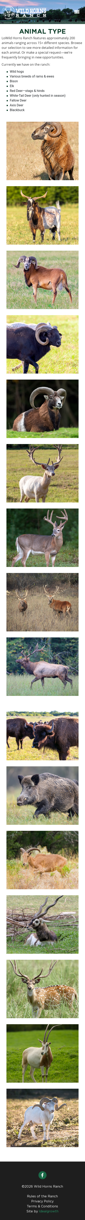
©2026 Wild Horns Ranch (42, 1186)
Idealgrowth (48, 1211)
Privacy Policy (42, 1201)
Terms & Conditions (42, 1206)
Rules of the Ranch (42, 1196)
